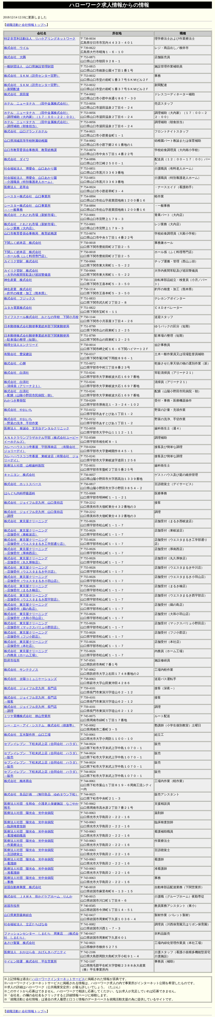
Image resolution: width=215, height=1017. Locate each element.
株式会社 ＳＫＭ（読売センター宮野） (32, 75)
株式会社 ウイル (16, 47)
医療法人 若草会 (16, 187)
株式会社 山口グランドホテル (25, 131)
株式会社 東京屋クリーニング (25, 521)
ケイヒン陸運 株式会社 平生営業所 (30, 961)
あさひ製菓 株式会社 (19, 942)
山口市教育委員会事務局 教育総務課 (30, 150)
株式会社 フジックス (19, 298)
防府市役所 (12, 660)
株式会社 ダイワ (16, 159)
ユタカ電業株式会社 (18, 307)
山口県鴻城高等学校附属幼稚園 (25, 140)
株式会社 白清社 (16, 372)
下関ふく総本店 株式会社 (22, 242)
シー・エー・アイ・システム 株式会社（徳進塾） (39, 725)
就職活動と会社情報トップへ (26, 24)
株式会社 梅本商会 (18, 781)
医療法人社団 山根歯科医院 (24, 465)
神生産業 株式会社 (18, 280)
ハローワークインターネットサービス (58, 979)
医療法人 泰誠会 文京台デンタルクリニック (36, 428)
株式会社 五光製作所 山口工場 (27, 734)
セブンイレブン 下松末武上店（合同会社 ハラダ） (41, 744)
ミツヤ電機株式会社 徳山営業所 (27, 716)
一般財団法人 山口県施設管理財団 (29, 66)
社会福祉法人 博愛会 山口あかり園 (30, 168)
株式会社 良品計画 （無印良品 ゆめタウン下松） (41, 794)
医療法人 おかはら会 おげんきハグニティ (35, 952)
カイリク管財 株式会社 (21, 261)
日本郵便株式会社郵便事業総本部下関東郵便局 (36, 326)
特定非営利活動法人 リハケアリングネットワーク (39, 38)
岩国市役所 (12, 905)
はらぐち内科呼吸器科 (19, 493)
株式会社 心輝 (15, 363)
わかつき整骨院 (15, 400)
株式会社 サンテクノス (21, 669)
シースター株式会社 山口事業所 (27, 196)
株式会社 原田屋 (16, 94)
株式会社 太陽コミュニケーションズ (30, 679)
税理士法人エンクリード (21, 344)
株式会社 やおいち (18, 409)
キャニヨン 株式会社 (19, 474)
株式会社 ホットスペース (22, 484)
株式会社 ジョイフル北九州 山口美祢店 (33, 502)
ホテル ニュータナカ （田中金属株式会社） (36, 103)
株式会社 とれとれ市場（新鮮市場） (30, 215)
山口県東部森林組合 (18, 915)
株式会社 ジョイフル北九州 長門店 (30, 688)
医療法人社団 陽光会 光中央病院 (29, 813)
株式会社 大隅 (15, 57)
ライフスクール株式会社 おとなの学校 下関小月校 (41, 317)
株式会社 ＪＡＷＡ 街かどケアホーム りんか (38, 896)
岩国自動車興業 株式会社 (22, 887)
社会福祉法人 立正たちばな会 (25, 924)
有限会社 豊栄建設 (18, 354)
